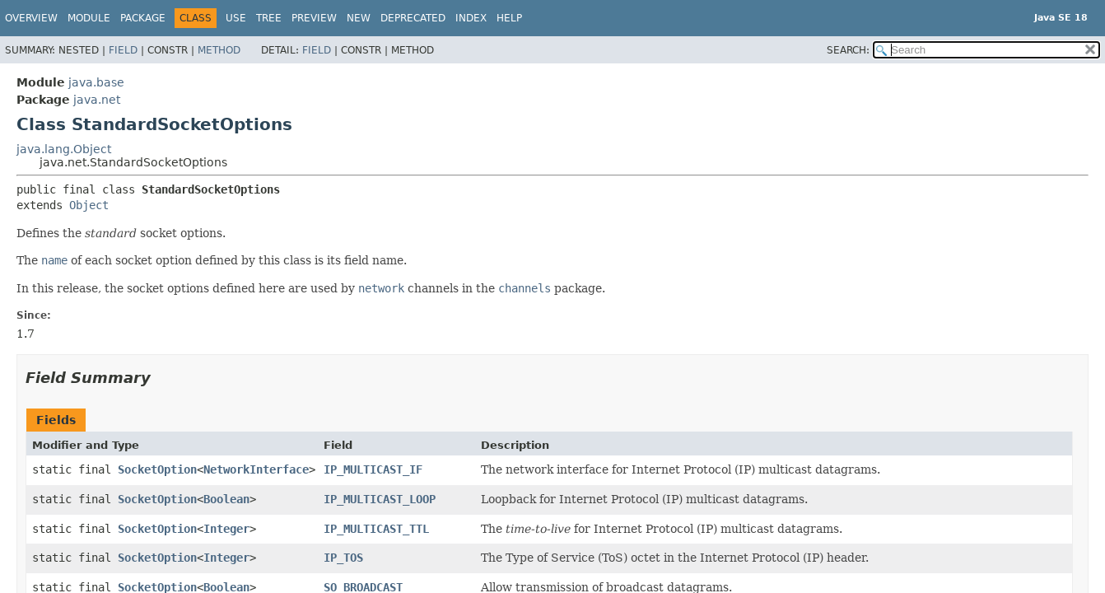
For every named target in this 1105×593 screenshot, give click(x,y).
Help (509, 18)
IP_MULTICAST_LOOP (380, 499)
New (359, 18)
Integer (226, 528)
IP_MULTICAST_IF (373, 469)
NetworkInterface (256, 469)
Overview (31, 18)
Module (89, 18)
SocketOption (157, 469)
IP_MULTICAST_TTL (376, 528)
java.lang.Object (63, 149)
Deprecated (412, 18)
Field (123, 50)
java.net (96, 99)
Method (219, 50)
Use (236, 18)
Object (89, 205)
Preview (314, 18)
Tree (269, 18)
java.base (96, 82)
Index (471, 18)
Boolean (226, 499)
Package (143, 18)
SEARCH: (848, 50)
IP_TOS (343, 557)
